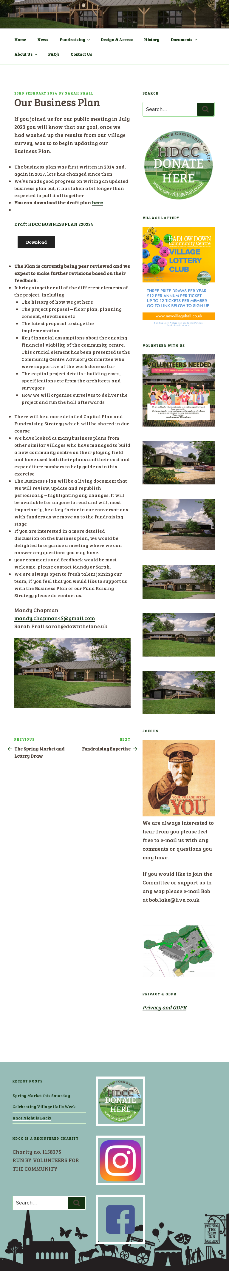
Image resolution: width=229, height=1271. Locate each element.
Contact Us (81, 54)
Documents (184, 39)
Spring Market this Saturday (41, 1095)
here (97, 202)
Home (20, 39)
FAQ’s (53, 54)
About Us (26, 54)
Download (36, 242)
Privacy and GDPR (164, 1007)
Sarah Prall (79, 93)
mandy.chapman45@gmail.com (54, 618)
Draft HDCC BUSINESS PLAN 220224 (53, 224)
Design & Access (116, 39)
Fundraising (75, 39)
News (42, 39)
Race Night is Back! (32, 1118)
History (151, 39)
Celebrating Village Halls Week (44, 1106)
